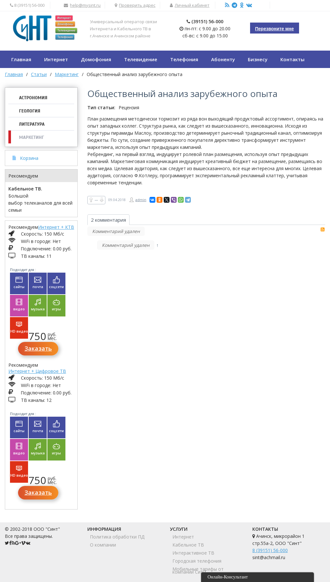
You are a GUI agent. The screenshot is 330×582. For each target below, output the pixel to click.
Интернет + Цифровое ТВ (37, 371)
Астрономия (33, 98)
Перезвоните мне (274, 28)
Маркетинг (31, 137)
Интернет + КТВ (56, 227)
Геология (29, 111)
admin (140, 199)
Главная (14, 74)
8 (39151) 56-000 (270, 550)
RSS (322, 229)
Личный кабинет (192, 5)
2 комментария (108, 220)
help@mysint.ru (85, 5)
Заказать (38, 348)
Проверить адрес (137, 5)
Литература (31, 124)
